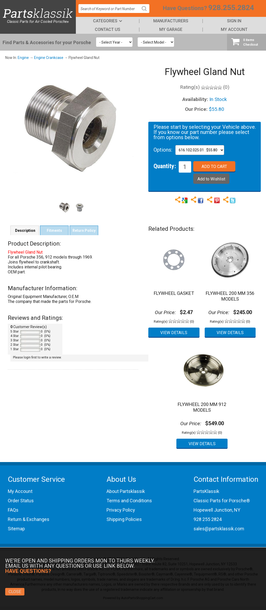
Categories (105, 20)
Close (15, 591)
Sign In (234, 20)
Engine (23, 57)
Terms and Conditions (129, 500)
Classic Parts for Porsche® (222, 500)
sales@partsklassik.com (219, 528)
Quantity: (165, 165)
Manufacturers (170, 20)
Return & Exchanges (28, 519)
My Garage (170, 29)
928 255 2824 (208, 519)
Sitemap (16, 528)
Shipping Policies (124, 519)
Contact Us (107, 29)
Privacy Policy (121, 510)
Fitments (54, 230)
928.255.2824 (231, 7)
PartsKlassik (206, 491)
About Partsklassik (126, 491)
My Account (234, 29)
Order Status (21, 500)
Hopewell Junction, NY (217, 510)
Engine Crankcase (48, 57)
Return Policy (84, 230)
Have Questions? (185, 8)
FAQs (13, 510)
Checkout (246, 42)
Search (146, 12)
